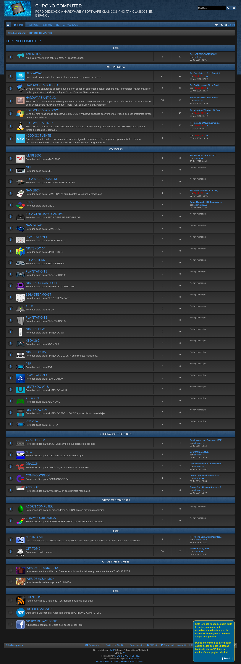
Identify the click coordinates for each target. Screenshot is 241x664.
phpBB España (132, 658)
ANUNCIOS (33, 54)
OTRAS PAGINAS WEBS (116, 561)
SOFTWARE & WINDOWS (42, 110)
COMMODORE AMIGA (41, 518)
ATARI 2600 (33, 155)
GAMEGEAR (34, 225)
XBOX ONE (33, 398)
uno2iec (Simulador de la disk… (205, 475)
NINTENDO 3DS (36, 410)
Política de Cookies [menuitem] (115, 645)
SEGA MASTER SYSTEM (41, 179)
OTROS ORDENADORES (116, 500)
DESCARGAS (34, 73)
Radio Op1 (33, 25)
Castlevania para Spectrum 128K (206, 440)
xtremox (197, 158)
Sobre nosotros (137, 645)
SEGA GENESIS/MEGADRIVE (44, 214)
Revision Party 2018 (199, 548)
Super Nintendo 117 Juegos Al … (206, 202)
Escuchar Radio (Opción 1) (108, 661)
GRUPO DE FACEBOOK (41, 621)
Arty (124, 653)
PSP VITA (32, 421)
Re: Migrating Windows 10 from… (206, 110)
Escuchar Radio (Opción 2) (133, 661)
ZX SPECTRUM (35, 440)
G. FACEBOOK (70, 25)
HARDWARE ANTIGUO (41, 98)
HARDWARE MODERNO (42, 85)
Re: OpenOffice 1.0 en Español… (206, 73)
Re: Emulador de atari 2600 (203, 155)
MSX (29, 452)
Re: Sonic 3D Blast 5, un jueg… (205, 190)
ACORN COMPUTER (39, 506)
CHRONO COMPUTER (23, 40)
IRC (57, 25)
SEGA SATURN (35, 260)
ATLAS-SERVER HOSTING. (127, 656)
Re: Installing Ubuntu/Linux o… (205, 123)
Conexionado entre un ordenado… (206, 463)
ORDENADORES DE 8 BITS (115, 434)
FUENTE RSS (34, 597)
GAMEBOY (33, 190)
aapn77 (196, 100)
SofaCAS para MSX (199, 452)
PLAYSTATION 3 (36, 317)
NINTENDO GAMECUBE (42, 283)
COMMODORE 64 (38, 475)
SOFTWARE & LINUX (39, 123)
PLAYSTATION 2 (36, 271)
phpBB (112, 650)
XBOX (29, 306)
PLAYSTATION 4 (36, 375)
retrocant (197, 443)
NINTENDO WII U (37, 387)
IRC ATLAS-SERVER (39, 609)
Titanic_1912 (199, 76)
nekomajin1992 (200, 205)
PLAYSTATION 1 (36, 237)
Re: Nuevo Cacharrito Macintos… (206, 537)
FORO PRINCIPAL (116, 67)
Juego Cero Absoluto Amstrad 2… (206, 487)
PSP (28, 364)
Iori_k (195, 57)
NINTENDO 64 (35, 248)
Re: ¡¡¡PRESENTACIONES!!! (203, 54)
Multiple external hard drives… (205, 97)
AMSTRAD (33, 487)
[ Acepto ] (227, 658)
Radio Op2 (47, 25)
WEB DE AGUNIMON (40, 579)
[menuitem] (18, 25)
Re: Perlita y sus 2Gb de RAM (204, 85)
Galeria (231, 25)
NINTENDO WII (36, 329)
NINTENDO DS (36, 352)
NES (28, 167)
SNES (29, 202)
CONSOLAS (116, 149)
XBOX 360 (32, 341)
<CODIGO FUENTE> (39, 135)
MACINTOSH (34, 537)
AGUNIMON (199, 540)
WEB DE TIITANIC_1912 (42, 568)
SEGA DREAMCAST (38, 294)
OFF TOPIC (33, 549)
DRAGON (32, 464)
